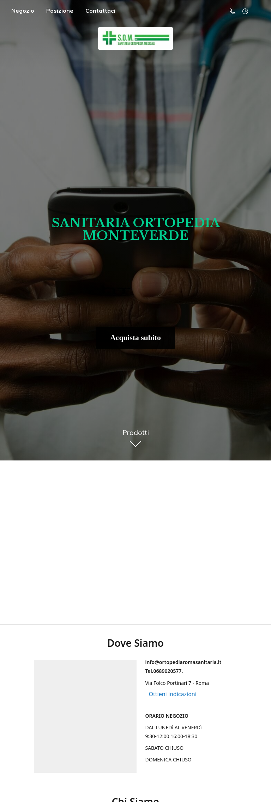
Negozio (22, 10)
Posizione (59, 10)
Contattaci (100, 10)
